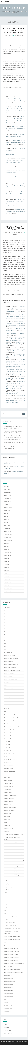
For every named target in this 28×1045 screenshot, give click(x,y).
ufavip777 (6, 1002)
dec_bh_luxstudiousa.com (10, 759)
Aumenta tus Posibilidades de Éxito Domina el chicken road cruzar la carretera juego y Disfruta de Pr (13, 437)
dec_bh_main (7, 762)
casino (5, 685)
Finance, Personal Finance (10, 807)
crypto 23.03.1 (7, 747)
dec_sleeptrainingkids (9, 771)
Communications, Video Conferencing (13, 721)
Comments (8, 1030)
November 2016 (8, 591)
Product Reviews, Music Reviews (12, 939)
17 (4, 628)
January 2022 (7, 555)
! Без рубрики (7, 607)
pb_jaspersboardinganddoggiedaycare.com (15, 916)
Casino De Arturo (8, 688)
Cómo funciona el (8, 724)
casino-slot (7, 700)
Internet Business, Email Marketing (13, 854)
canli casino (7, 682)
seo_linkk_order (8, 966)
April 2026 (6, 486)
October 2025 (7, 504)
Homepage (7, 825)
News (5, 896)
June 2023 (6, 546)
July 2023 (6, 543)
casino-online (7, 694)
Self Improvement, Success (11, 960)
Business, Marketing (9, 673)
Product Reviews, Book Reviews (12, 928)
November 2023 (8, 534)
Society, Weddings (8, 990)
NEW (5, 893)
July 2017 (6, 567)
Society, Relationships (9, 981)
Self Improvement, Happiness (11, 957)
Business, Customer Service (11, 664)
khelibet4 (6, 881)
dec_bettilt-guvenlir (9, 753)
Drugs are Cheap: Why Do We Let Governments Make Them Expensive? (15, 178)
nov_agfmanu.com (9, 898)
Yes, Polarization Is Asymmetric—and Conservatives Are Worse (15, 211)
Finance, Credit (8, 792)
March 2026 (7, 489)
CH (5, 706)
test (5, 999)
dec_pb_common (8, 768)
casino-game (7, 691)
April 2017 (6, 576)
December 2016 (8, 588)
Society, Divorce (8, 975)
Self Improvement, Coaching (11, 951)
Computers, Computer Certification (13, 727)
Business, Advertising (9, 655)
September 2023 (8, 540)
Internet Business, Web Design (12, 875)
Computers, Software (9, 739)
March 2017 (7, 579)
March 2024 (7, 525)
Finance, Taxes (7, 813)
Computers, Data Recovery (11, 730)
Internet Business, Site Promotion (13, 872)
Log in (5, 1024)
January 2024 (7, 531)
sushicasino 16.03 (8, 993)
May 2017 (6, 573)
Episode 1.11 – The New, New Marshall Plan (14, 228)
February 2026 (7, 492)
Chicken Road (7, 709)
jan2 (5, 878)
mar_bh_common (8, 884)
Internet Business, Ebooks (11, 848)
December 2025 (8, 498)
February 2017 (7, 582)
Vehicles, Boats (8, 1008)
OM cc (5, 913)
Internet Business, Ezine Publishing (13, 857)
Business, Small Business (10, 679)
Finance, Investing (8, 801)
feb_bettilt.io (7, 789)
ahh (5, 643)
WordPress (19, 1041)
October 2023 (7, 537)
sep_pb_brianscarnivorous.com (12, 969)
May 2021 (6, 561)
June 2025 (6, 516)
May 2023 (6, 549)
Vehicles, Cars (7, 1011)
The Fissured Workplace (18, 374)
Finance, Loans (8, 804)
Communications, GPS (9, 715)
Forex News (7, 816)
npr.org (18, 162)
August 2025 (7, 510)
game (5, 822)
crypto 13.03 (7, 745)
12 (4, 619)
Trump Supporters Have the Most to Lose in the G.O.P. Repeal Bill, (15, 142)
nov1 (5, 901)
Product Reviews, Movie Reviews (12, 936)
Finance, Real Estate (9, 810)
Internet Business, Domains (11, 845)
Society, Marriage (8, 978)
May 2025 (6, 519)
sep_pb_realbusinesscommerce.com (13, 972)
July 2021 (6, 558)
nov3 (5, 904)
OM (5, 910)
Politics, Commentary (9, 922)
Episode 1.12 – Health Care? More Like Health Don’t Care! (14, 30)
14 (4, 625)
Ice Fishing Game (8, 828)
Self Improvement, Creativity (11, 954)
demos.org (8, 188)
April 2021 (6, 564)
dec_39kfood (7, 750)
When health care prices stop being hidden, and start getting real (15, 128)
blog (5, 649)
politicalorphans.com (15, 136)
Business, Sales (8, 676)
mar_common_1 (8, 887)
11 (4, 616)
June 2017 (6, 570)
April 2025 (6, 522)
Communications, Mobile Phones (12, 718)
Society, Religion (8, 984)
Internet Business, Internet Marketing (14, 860)
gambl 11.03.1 (7, 819)
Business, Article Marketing (11, 658)
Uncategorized (8, 1005)
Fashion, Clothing (8, 783)
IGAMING (6, 831)
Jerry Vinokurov (19, 35)
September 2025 (8, 507)
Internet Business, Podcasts (11, 863)
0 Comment (14, 37)
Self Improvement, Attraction (11, 948)
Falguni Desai (16, 1043)
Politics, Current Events (10, 925)
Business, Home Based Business (12, 670)
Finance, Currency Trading (10, 795)
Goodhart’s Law (10, 154)
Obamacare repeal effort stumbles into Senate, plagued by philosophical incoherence (15, 99)
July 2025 (6, 513)
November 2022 (8, 552)
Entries (7, 1027)
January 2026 (7, 495)
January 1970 (7, 594)
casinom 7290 (7, 703)
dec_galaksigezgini (9, 765)
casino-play (7, 697)
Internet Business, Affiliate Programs (13, 834)
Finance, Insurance (9, 798)
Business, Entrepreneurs (10, 667)
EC (4, 774)
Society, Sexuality (8, 987)
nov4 (5, 907)
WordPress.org (8, 1033)
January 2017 (7, 585)
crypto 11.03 (7, 742)
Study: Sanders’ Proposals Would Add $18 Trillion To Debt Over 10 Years (15, 160)
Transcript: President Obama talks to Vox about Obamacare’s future (15, 170)
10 (4, 613)
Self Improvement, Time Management (14, 963)
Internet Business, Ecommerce (12, 851)
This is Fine (5, 2)
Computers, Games (9, 733)
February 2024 (7, 528)
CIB (5, 712)
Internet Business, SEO (10, 869)
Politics (6, 919)
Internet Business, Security (11, 866)
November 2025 (8, 501)
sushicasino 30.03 (8, 996)
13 (4, 622)
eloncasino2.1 (7, 777)
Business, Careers (8, 661)
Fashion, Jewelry (8, 786)
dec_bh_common (8, 756)
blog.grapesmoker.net (11, 196)
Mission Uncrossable (9, 890)
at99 (5, 646)
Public (5, 942)
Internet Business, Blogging (11, 842)
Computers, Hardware (9, 736)
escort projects (8, 780)
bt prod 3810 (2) (8, 652)
